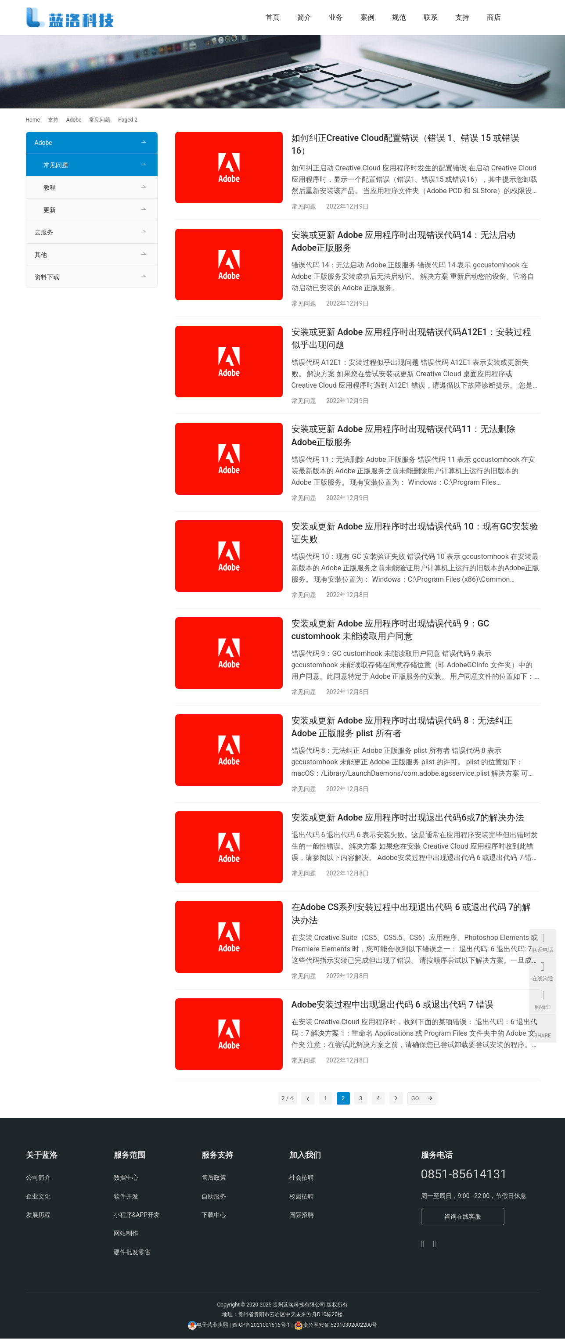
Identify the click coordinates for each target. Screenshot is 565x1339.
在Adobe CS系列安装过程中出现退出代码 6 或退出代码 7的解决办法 (411, 914)
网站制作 (126, 1234)
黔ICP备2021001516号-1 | (263, 1325)
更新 (49, 209)
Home (33, 120)
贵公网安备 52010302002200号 (340, 1325)
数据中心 (126, 1178)
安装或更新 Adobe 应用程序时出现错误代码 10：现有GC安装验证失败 (414, 532)
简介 (304, 17)
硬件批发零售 (132, 1252)
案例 (367, 17)
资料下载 (47, 277)
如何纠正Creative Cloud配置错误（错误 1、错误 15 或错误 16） (405, 144)
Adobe (43, 142)
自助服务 (214, 1196)
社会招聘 (301, 1178)
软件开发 (126, 1196)
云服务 (44, 232)
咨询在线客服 (462, 1217)
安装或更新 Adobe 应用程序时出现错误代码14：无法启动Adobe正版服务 (403, 241)
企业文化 (38, 1196)
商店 (494, 17)
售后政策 (214, 1178)
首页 (273, 17)
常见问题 (303, 206)
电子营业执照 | (214, 1325)
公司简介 (38, 1178)
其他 (41, 254)
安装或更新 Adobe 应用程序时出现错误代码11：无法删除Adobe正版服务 (403, 435)
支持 (462, 17)
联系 (431, 17)
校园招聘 (301, 1196)
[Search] (527, 17)
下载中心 (214, 1215)
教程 (49, 187)
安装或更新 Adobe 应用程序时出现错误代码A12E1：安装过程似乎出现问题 (411, 338)
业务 (336, 17)
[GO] (430, 1099)
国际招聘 (301, 1215)
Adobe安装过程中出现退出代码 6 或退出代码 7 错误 (392, 1005)
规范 (399, 17)
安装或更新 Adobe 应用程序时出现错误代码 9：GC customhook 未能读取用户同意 (390, 630)
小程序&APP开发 (137, 1215)
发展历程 (38, 1215)
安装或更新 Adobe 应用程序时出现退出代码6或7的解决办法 (408, 818)
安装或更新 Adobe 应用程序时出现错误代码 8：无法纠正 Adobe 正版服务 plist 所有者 (402, 727)
